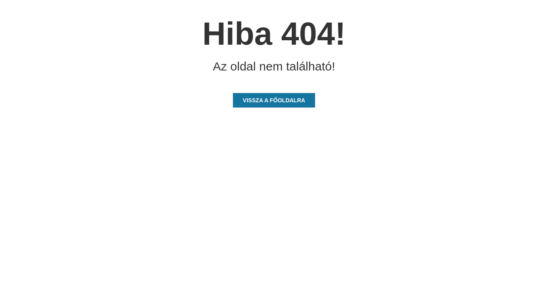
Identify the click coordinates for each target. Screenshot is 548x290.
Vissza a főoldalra (274, 100)
